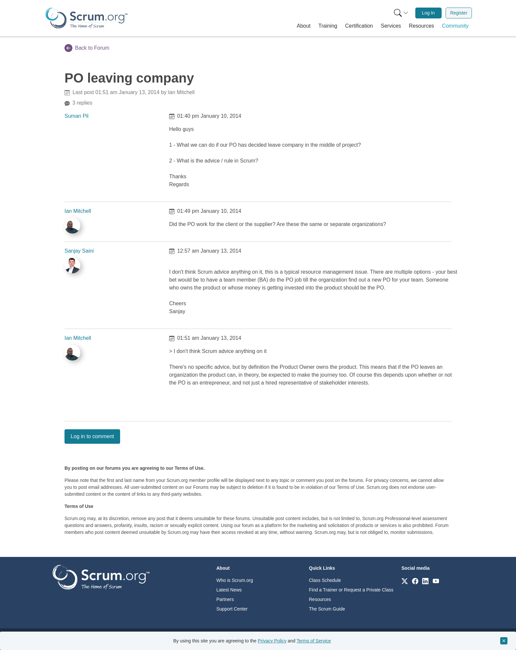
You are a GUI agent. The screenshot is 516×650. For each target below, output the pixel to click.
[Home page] (86, 18)
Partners (225, 599)
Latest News (229, 589)
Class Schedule (325, 580)
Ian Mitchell (77, 211)
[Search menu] (401, 13)
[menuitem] (400, 13)
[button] (303, 26)
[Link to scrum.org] (404, 581)
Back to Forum (86, 48)
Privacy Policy (272, 640)
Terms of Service (314, 640)
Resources (320, 599)
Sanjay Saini (79, 251)
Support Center (232, 609)
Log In (428, 12)
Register (458, 12)
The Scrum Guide (327, 609)
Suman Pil (76, 116)
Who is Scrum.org (235, 580)
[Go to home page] (101, 577)
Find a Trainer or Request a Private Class (351, 589)
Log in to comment (92, 436)
